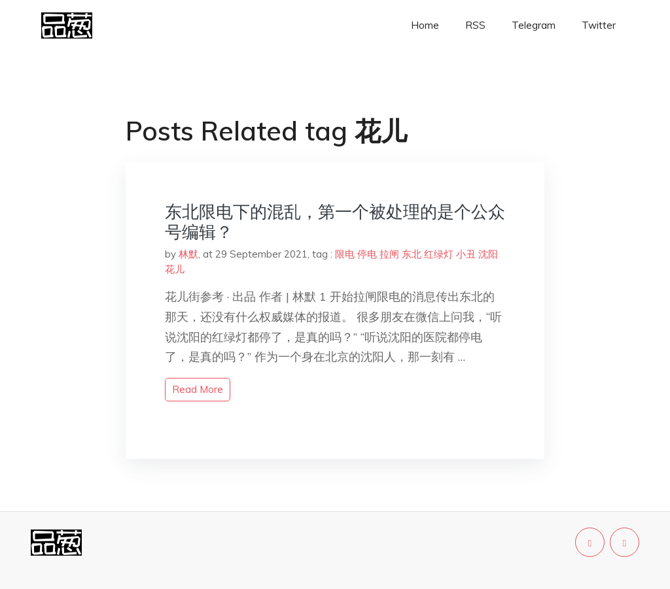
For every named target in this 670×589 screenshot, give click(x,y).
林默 (188, 254)
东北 (411, 254)
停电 (367, 254)
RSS (475, 25)
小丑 (466, 254)
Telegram (533, 25)
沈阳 (488, 254)
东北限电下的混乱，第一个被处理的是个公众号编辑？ (335, 222)
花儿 (175, 269)
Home (425, 25)
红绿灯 (438, 254)
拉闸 (389, 254)
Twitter (599, 25)
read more (197, 389)
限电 (345, 254)
